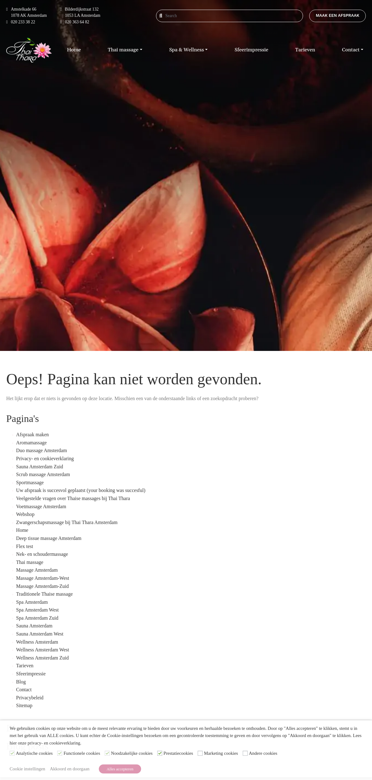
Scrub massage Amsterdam (43, 474)
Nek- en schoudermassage (42, 554)
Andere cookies (263, 753)
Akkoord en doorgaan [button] (70, 768)
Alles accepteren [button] (120, 769)
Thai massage (123, 50)
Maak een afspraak (337, 15)
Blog (21, 681)
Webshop (25, 514)
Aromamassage (31, 442)
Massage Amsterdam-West (42, 578)
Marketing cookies (221, 753)
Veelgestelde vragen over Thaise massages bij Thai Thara (73, 498)
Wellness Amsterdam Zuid (42, 657)
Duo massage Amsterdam (41, 450)
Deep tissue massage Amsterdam (48, 538)
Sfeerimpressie (251, 50)
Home (74, 50)
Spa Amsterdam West (37, 609)
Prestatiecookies (178, 753)
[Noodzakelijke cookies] (107, 753)
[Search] (185, 16)
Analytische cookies (34, 753)
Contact (351, 50)
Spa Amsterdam (32, 602)
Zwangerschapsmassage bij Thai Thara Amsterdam (66, 522)
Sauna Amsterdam (34, 625)
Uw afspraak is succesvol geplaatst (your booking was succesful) (80, 490)
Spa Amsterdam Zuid (37, 618)
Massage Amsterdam (37, 570)
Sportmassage (30, 482)
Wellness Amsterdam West (42, 649)
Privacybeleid (30, 697)
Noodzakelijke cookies (132, 753)
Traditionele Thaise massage (44, 594)
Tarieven (305, 50)
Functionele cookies (81, 753)
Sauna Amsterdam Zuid (39, 466)
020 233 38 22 (20, 22)
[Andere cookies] (245, 753)
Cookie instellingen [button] (27, 768)
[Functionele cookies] (59, 753)
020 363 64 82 (74, 22)
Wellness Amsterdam (37, 642)
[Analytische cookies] (12, 753)
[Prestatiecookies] (159, 753)
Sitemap (24, 705)
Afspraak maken (32, 434)
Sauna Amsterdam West (39, 633)
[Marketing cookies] (200, 753)
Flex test (24, 546)
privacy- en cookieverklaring (54, 742)
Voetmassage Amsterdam (41, 506)
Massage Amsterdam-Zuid (42, 586)
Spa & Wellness (186, 50)
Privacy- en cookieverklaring (45, 458)
